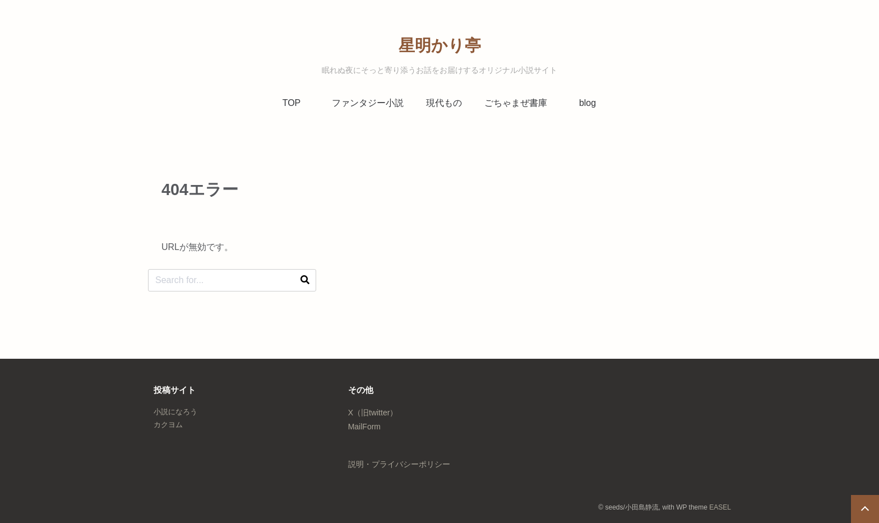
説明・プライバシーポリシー (399, 464)
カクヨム (168, 424)
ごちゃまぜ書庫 (515, 103)
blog (587, 103)
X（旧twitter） (373, 412)
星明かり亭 (440, 45)
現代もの (444, 103)
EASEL (720, 507)
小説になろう (175, 412)
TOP (292, 103)
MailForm (364, 426)
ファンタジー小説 (368, 103)
